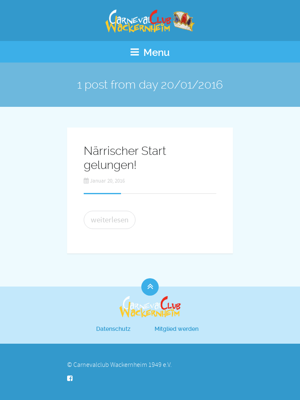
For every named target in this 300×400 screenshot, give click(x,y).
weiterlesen (109, 220)
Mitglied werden (176, 328)
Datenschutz (113, 328)
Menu (150, 52)
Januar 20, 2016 (104, 181)
